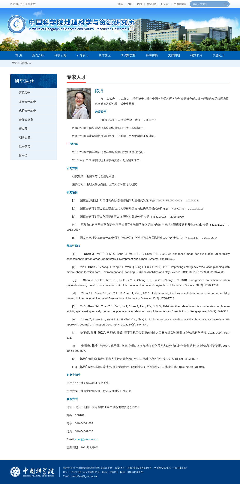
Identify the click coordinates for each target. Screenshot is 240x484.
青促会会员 (21, 118)
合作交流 (105, 55)
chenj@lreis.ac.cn (86, 439)
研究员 (18, 127)
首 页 (18, 55)
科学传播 (152, 55)
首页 (14, 63)
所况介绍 (38, 55)
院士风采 (20, 145)
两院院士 (20, 91)
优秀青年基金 (23, 109)
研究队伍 (82, 55)
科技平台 (196, 55)
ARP (130, 4)
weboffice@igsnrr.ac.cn (84, 476)
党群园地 (174, 55)
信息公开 (218, 55)
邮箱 (120, 4)
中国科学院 (180, 4)
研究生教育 (128, 55)
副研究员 (20, 136)
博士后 (18, 154)
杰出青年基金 (23, 100)
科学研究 (60, 55)
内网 (139, 4)
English (165, 4)
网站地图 (152, 4)
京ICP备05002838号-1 (139, 468)
